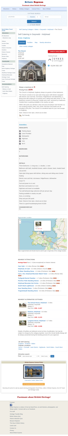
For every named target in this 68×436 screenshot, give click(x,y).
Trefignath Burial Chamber (26, 278)
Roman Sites (5, 56)
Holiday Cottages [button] (24, 9)
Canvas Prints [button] (36, 9)
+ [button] (20, 220)
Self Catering (5, 87)
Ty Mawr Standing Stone (26, 271)
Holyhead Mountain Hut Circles (28, 283)
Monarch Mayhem (15, 421)
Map (36, 42)
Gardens (4, 50)
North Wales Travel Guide (7, 30)
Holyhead (50, 29)
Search (34, 21)
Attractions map (7, 38)
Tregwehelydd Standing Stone (28, 291)
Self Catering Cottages (26, 29)
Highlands (42, 347)
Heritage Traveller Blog (16, 414)
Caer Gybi (21, 266)
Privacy (12, 430)
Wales (36, 29)
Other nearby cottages (26, 46)
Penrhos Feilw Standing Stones (28, 280)
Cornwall (26, 347)
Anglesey (4, 58)
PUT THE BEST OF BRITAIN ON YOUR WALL (33, 384)
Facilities (29, 42)
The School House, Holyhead (37, 302)
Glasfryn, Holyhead (34, 311)
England (21, 343)
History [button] (14, 9)
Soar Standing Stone (25, 288)
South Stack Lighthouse (26, 286)
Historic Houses (6, 52)
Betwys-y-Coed (7, 89)
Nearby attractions (45, 42)
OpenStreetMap (59, 249)
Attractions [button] (6, 9)
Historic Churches (6, 47)
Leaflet (54, 249)
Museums (4, 54)
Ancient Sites (5, 43)
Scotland (27, 343)
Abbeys (4, 41)
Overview (22, 42)
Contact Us (13, 428)
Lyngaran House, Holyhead (36, 320)
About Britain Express (16, 432)
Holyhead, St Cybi (24, 268)
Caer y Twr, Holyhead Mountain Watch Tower (32, 274)
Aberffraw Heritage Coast (8, 72)
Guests (32, 17)
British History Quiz (15, 416)
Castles (4, 45)
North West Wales (7, 91)
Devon (20, 347)
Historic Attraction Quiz (16, 418)
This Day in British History (17, 423)
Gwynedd (43, 29)
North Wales (50, 347)
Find (19, 356)
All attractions (5, 35)
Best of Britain (47, 9)
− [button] (20, 222)
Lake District (34, 347)
